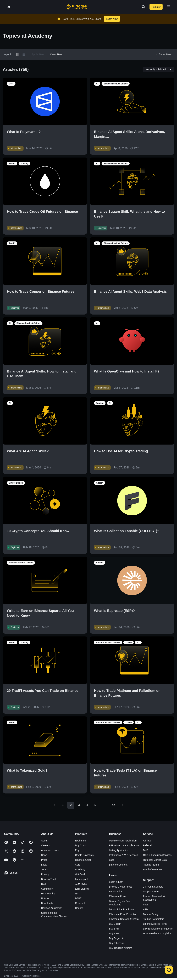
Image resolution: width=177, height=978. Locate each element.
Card (77, 864)
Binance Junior (83, 859)
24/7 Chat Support (153, 886)
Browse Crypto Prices (120, 886)
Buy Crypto (81, 845)
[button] (169, 7)
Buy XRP (114, 933)
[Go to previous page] (54, 805)
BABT (78, 898)
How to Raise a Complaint (157, 933)
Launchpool (81, 879)
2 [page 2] (71, 804)
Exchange (80, 840)
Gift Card (80, 874)
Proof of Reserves (152, 869)
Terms (44, 869)
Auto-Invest (81, 884)
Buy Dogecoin (116, 938)
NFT (77, 893)
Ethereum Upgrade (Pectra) (124, 919)
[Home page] (76, 7)
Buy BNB (114, 928)
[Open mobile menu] (169, 7)
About (44, 840)
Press (44, 859)
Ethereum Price (117, 896)
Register (156, 7)
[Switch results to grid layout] (18, 54)
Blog (43, 884)
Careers (45, 845)
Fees (145, 904)
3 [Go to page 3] (79, 804)
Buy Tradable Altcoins (120, 948)
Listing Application (118, 850)
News (44, 855)
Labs (111, 859)
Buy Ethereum (116, 943)
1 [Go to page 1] (63, 804)
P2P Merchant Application (123, 840)
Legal (44, 864)
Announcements (50, 850)
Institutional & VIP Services (123, 855)
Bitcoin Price (116, 891)
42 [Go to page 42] (113, 804)
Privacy (45, 874)
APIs (145, 909)
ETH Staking (82, 888)
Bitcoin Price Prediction (121, 909)
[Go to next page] (123, 805)
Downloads (47, 903)
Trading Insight (151, 864)
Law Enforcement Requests (158, 928)
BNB (145, 850)
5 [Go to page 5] (95, 804)
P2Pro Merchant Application (124, 845)
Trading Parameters (153, 919)
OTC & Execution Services (157, 855)
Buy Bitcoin (115, 923)
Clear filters (56, 54)
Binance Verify (150, 914)
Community (47, 888)
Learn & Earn (116, 881)
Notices (45, 898)
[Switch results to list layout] (23, 54)
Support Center (151, 891)
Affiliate (147, 840)
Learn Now (112, 19)
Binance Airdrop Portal (155, 923)
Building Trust (48, 879)
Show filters (162, 54)
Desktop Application (51, 908)
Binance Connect (118, 864)
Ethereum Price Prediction (123, 914)
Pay (77, 850)
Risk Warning (48, 893)
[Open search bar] (142, 7)
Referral (147, 845)
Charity (79, 908)
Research (80, 903)
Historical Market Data (155, 859)
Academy (80, 869)
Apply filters (38, 54)
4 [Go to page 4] (87, 804)
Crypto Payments (84, 855)
